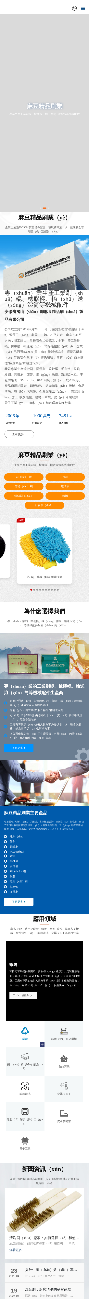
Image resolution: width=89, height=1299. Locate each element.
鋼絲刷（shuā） (23, 495)
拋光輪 (44, 577)
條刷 (65, 477)
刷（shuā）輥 (24, 477)
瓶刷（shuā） (18, 836)
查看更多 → (17, 1250)
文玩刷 (14, 891)
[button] (40, 208)
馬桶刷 (14, 861)
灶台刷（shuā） (44, 505)
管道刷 (14, 866)
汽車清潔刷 (17, 851)
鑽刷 (12, 856)
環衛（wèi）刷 (19, 881)
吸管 (12, 876)
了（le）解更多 (23, 995)
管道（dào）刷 (24, 486)
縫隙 (65, 495)
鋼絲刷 (14, 846)
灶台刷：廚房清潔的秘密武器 (48, 1289)
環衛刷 (65, 486)
